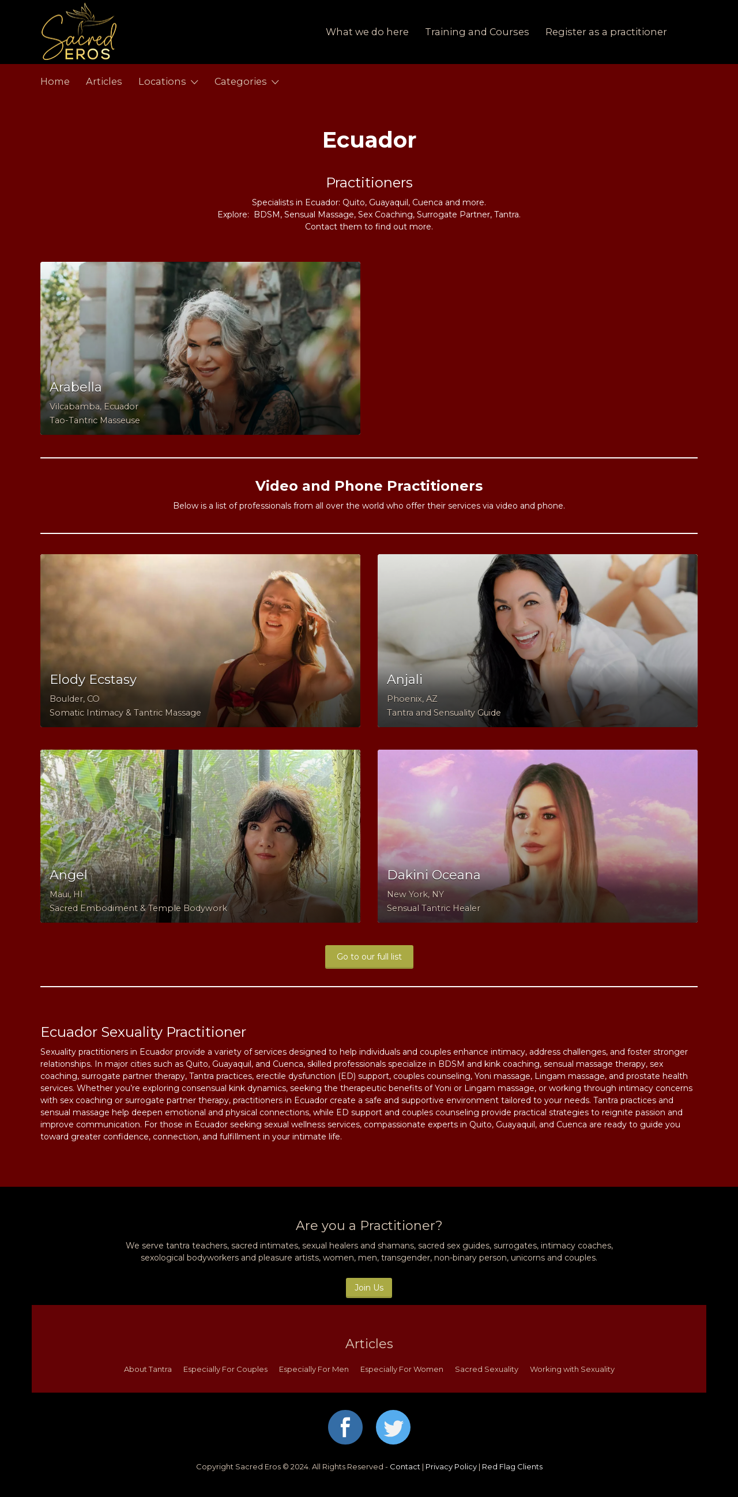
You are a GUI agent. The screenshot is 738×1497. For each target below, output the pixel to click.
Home (55, 81)
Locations (162, 81)
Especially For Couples (225, 1369)
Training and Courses (477, 31)
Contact (405, 1466)
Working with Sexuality (572, 1369)
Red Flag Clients (512, 1466)
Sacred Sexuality (486, 1369)
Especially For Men (314, 1369)
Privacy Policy (451, 1466)
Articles (104, 81)
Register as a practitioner (606, 31)
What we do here (367, 31)
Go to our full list (369, 956)
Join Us (369, 1287)
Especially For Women (401, 1369)
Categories (240, 81)
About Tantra (148, 1369)
